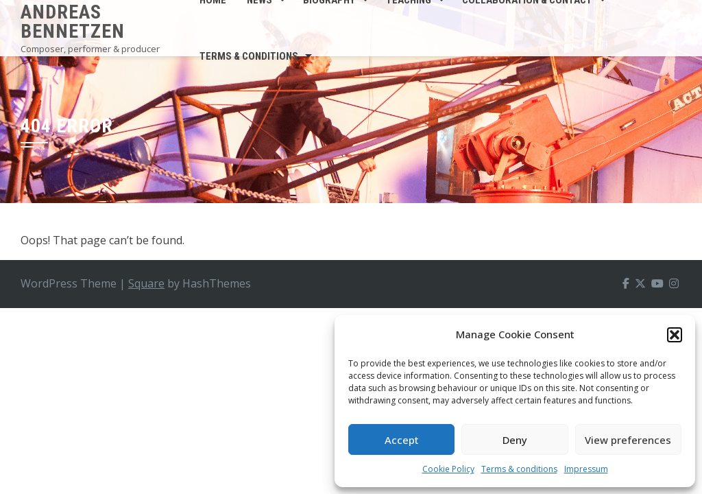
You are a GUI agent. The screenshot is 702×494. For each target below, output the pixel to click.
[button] (674, 335)
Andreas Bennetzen (73, 22)
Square (146, 283)
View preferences (628, 440)
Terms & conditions (519, 469)
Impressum (586, 469)
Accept (402, 440)
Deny (515, 440)
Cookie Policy (448, 469)
